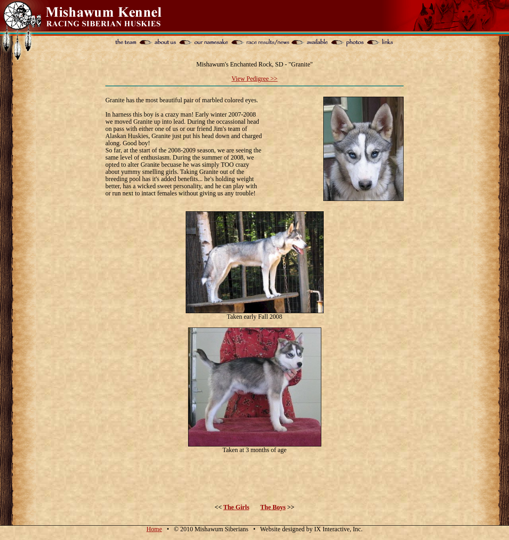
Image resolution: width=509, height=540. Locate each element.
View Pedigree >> (254, 78)
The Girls (236, 507)
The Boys (273, 507)
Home (154, 529)
